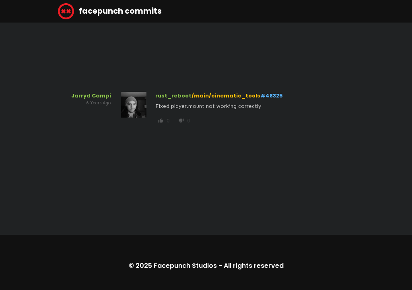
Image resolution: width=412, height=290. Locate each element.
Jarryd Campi (91, 95)
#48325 (271, 95)
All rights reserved (254, 265)
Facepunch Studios (185, 265)
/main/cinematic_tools (226, 95)
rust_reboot (173, 95)
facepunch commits (110, 11)
